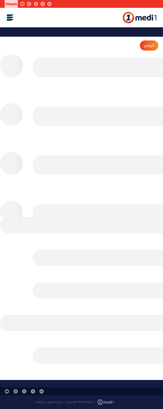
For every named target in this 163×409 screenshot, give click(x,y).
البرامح (149, 45)
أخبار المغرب (122, 400)
